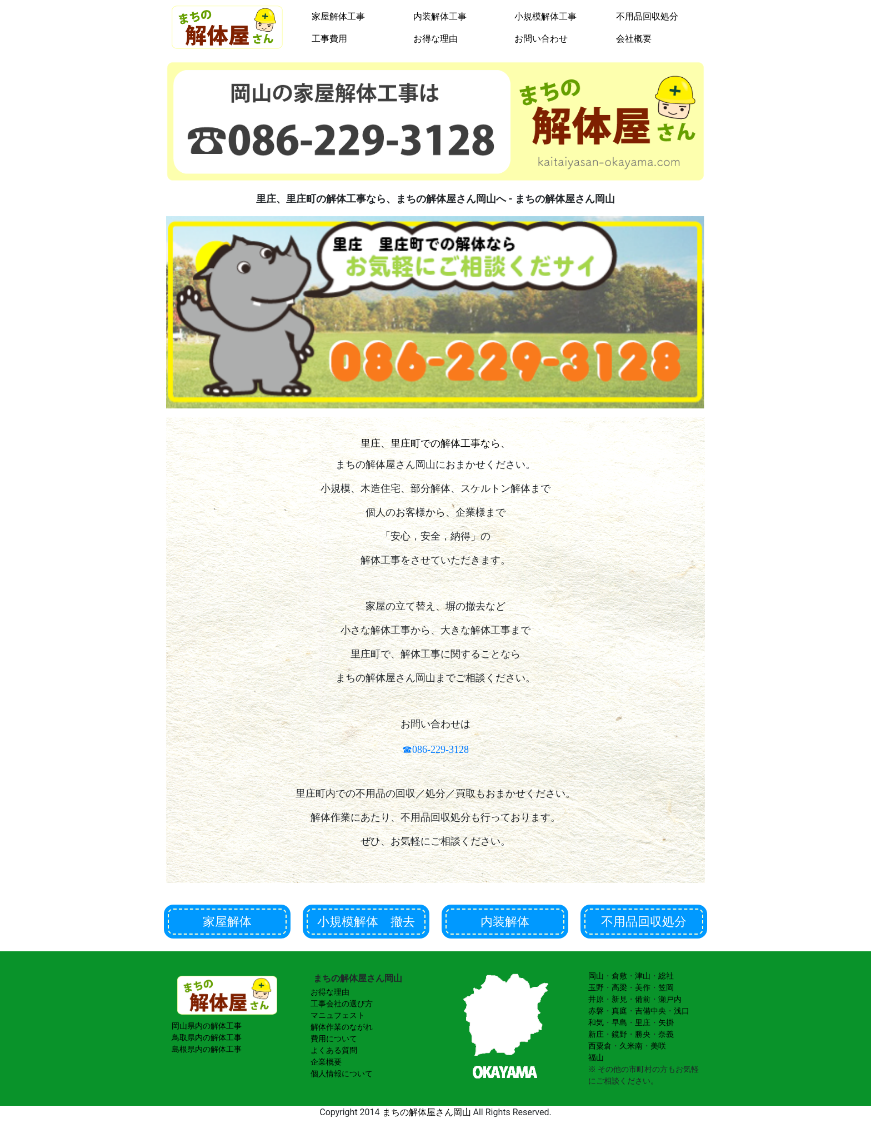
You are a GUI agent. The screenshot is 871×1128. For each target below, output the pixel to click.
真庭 (619, 1010)
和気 (596, 1022)
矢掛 (666, 1022)
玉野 (596, 987)
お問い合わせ (541, 38)
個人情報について (342, 1073)
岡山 (596, 975)
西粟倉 (600, 1045)
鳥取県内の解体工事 (207, 1037)
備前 (642, 999)
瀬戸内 (670, 999)
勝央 (642, 1034)
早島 (619, 1022)
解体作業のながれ (342, 1026)
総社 (666, 975)
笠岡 (666, 987)
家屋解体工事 (338, 16)
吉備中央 (650, 1010)
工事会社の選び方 (342, 1003)
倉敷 (619, 975)
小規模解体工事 (545, 16)
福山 (596, 1057)
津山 (642, 975)
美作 (642, 987)
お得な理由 (435, 38)
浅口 (681, 1010)
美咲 (658, 1045)
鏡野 (619, 1034)
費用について (334, 1038)
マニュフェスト (338, 1015)
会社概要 (634, 38)
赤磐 (596, 1010)
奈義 (666, 1034)
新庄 (596, 1034)
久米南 (631, 1045)
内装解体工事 (440, 16)
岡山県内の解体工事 (207, 1025)
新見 (619, 999)
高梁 (619, 987)
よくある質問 (334, 1050)
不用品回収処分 (647, 16)
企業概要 (326, 1061)
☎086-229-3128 (435, 749)
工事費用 (329, 38)
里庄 (642, 1022)
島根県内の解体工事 (207, 1049)
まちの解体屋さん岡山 (426, 1112)
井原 (596, 999)
